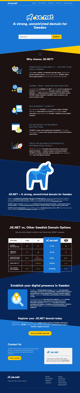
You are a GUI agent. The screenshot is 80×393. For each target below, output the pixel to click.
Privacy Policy (61, 378)
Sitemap (60, 376)
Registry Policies (62, 382)
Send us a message (15, 358)
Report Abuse (67, 3)
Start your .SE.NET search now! (40, 333)
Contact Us (58, 3)
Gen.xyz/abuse (65, 360)
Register (34, 3)
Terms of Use (61, 380)
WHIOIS (47, 380)
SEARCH (56, 37)
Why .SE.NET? (42, 3)
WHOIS (50, 3)
